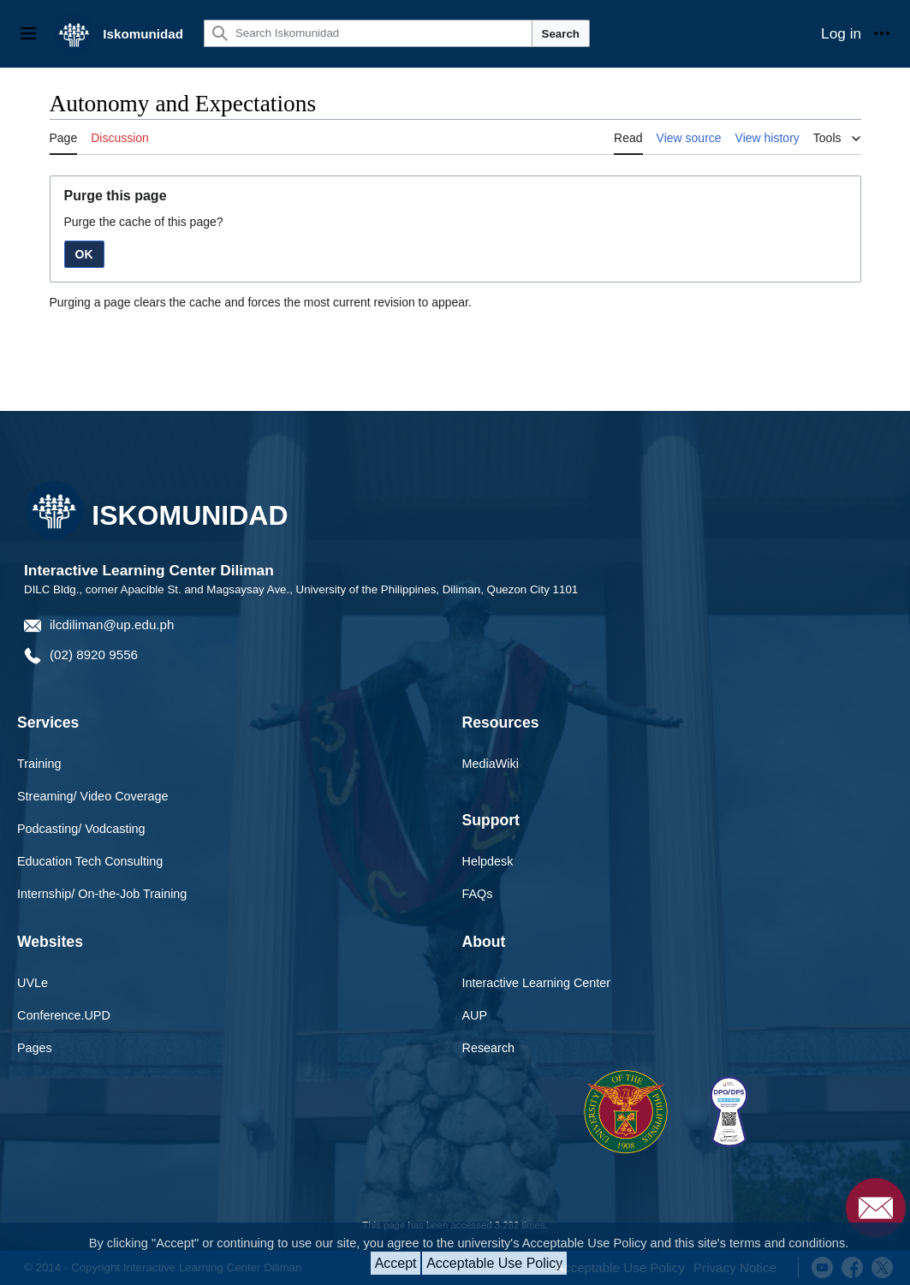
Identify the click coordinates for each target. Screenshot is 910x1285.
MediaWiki (490, 763)
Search (561, 33)
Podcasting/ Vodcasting (81, 829)
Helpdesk (488, 861)
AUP (475, 1015)
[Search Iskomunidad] (368, 33)
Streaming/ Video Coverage (93, 796)
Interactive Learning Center (536, 983)
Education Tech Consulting (90, 861)
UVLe (32, 983)
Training (39, 763)
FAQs (477, 894)
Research (488, 1048)
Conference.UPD (63, 1015)
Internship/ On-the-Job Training (102, 894)
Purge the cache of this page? (143, 222)
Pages (34, 1048)
